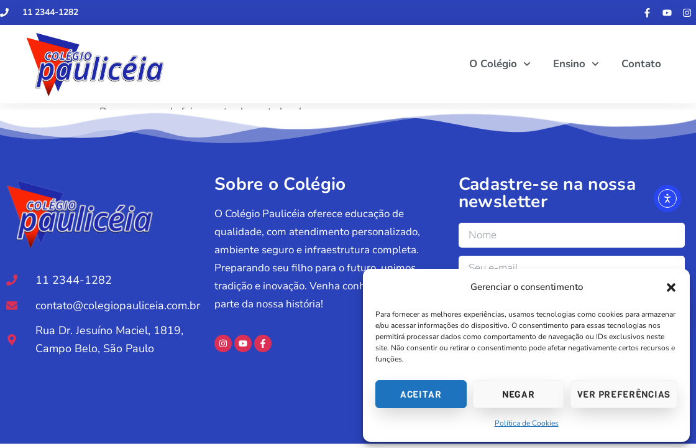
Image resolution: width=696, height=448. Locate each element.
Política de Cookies (527, 423)
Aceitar (421, 394)
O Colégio (500, 64)
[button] (671, 287)
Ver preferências (624, 394)
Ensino (576, 64)
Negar (518, 394)
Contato (641, 64)
